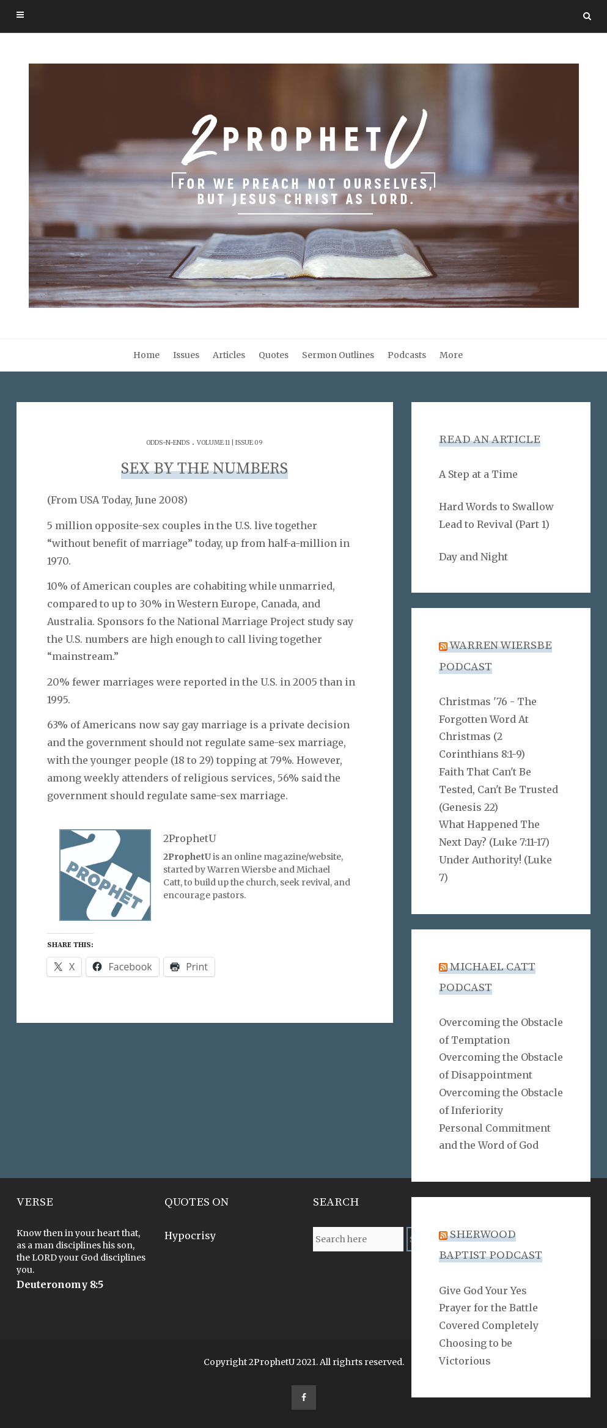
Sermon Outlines (338, 355)
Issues (186, 355)
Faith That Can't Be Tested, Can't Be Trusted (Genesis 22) (498, 789)
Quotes (274, 355)
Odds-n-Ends (167, 443)
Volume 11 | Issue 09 (230, 443)
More (451, 355)
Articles (229, 355)
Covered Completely (489, 1325)
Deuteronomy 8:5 (60, 1284)
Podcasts (407, 355)
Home (146, 355)
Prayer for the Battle (488, 1308)
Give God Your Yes (483, 1290)
